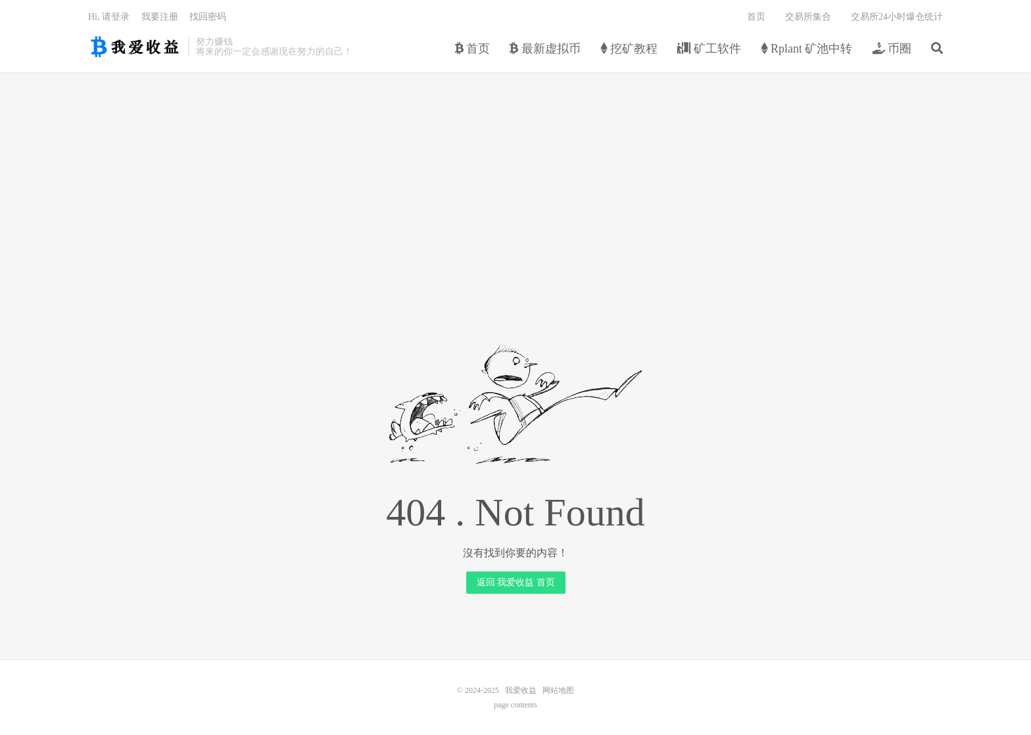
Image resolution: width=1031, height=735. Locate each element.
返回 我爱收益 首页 (516, 582)
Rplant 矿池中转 (807, 48)
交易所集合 (808, 17)
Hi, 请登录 (109, 17)
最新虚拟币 (545, 48)
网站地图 (558, 690)
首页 (473, 48)
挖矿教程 (629, 48)
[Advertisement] (515, 175)
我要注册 (159, 17)
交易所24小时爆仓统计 (897, 17)
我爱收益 (134, 46)
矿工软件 (709, 48)
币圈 (892, 48)
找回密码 (207, 17)
